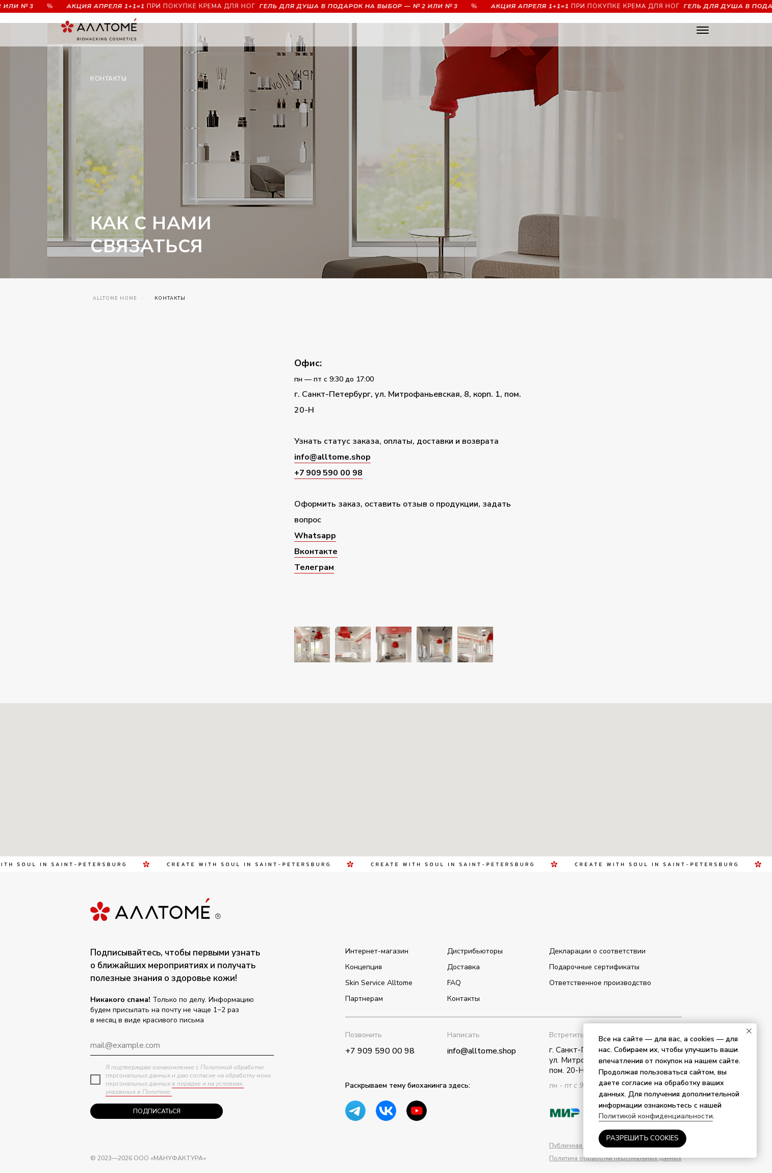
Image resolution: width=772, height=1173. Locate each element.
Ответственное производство (600, 983)
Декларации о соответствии (597, 951)
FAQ (454, 983)
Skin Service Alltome (379, 983)
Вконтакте (316, 551)
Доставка (463, 967)
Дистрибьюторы (475, 951)
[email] (182, 1045)
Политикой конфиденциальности (656, 1116)
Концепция (363, 967)
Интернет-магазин (376, 951)
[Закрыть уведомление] (749, 1031)
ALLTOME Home (115, 298)
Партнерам (364, 998)
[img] (416, 1110)
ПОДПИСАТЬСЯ (157, 1111)
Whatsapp (315, 535)
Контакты (463, 998)
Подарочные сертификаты (594, 967)
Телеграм (314, 567)
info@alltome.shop (332, 457)
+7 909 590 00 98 (328, 472)
